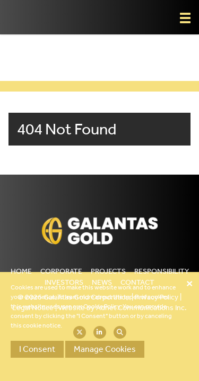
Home (21, 271)
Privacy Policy (156, 297)
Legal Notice (33, 307)
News (102, 282)
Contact (137, 282)
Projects (108, 271)
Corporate (61, 271)
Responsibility (161, 271)
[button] (185, 18)
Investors (64, 282)
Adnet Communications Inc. (141, 307)
